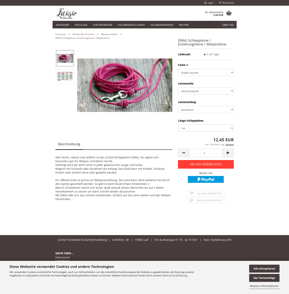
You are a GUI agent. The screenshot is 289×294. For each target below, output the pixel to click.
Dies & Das (81, 25)
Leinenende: (186, 83)
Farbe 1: (183, 65)
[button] (183, 153)
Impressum (62, 257)
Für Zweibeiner (102, 25)
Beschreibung (69, 144)
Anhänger (62, 25)
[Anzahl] (205, 153)
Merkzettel (226, 2)
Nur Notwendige (264, 278)
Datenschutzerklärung (174, 275)
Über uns (228, 25)
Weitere (184, 25)
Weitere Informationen (264, 286)
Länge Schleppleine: (191, 120)
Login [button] (208, 2)
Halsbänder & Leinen (131, 25)
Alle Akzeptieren (264, 268)
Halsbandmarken (161, 25)
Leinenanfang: (187, 102)
